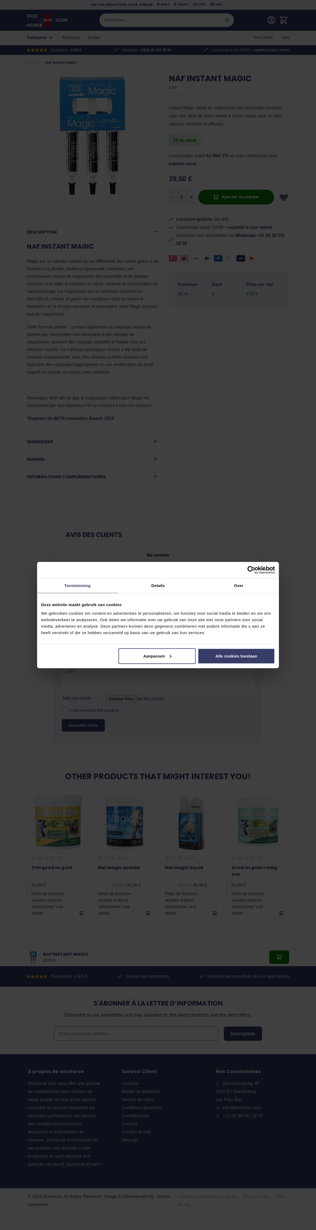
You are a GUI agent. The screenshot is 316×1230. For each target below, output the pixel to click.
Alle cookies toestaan (236, 655)
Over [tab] (238, 585)
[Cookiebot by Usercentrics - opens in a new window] (251, 570)
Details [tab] (158, 585)
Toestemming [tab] (77, 585)
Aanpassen (157, 655)
